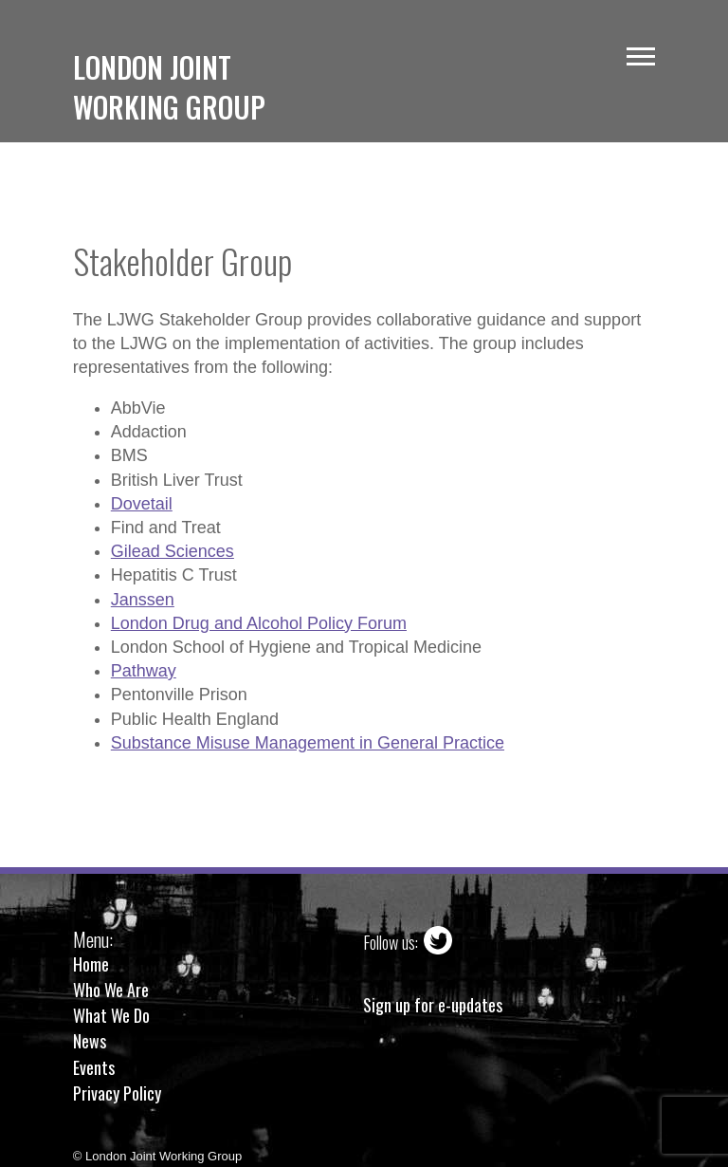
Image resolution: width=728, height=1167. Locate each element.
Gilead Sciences (172, 551)
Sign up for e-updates (432, 1005)
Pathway (143, 670)
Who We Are (111, 989)
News (89, 1040)
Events (94, 1067)
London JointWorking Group (169, 87)
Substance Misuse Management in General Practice (307, 742)
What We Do (111, 1015)
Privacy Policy (117, 1093)
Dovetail (142, 503)
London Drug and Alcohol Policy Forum (259, 623)
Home (91, 964)
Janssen (142, 599)
